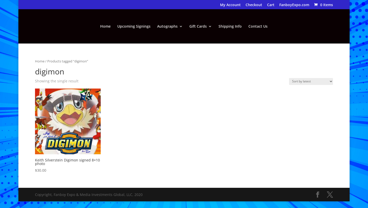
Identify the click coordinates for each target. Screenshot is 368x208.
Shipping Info (230, 27)
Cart (270, 5)
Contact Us (258, 27)
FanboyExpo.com (294, 5)
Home (105, 27)
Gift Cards (198, 27)
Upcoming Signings (134, 27)
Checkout (254, 5)
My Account (230, 5)
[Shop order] (311, 81)
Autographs (167, 27)
